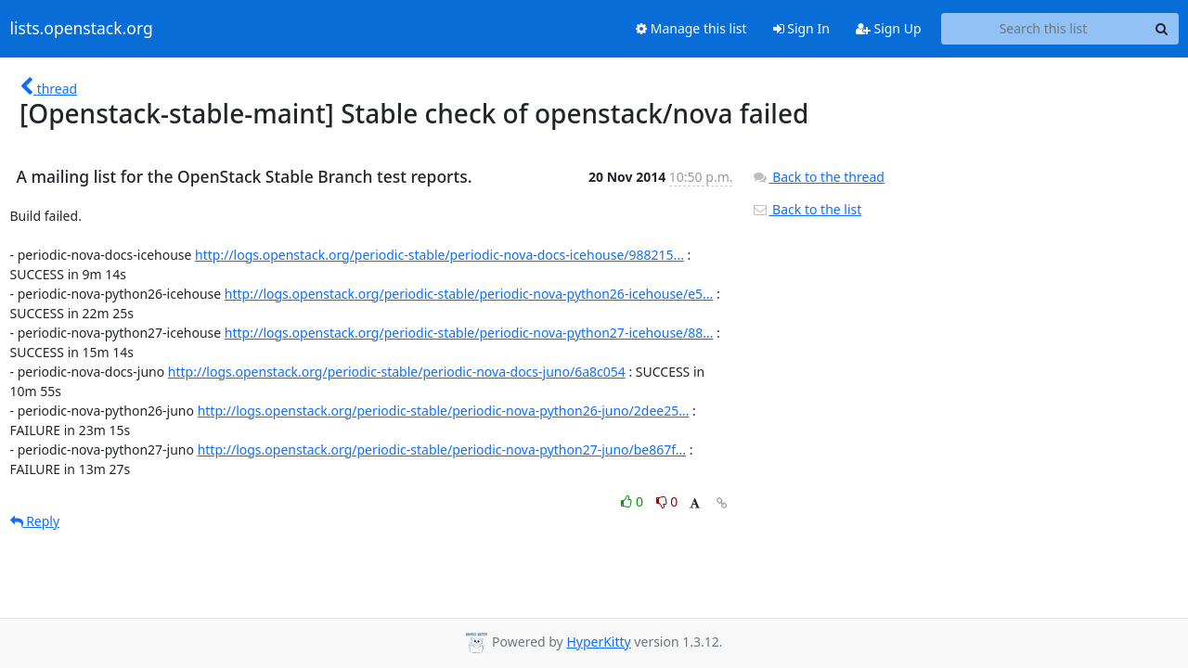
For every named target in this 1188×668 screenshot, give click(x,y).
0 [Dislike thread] (667, 501)
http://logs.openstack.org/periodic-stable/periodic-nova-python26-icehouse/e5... (469, 293)
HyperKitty (598, 641)
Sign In (801, 28)
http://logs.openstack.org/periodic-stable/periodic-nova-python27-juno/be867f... (442, 449)
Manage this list (691, 28)
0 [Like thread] (633, 501)
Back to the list (806, 209)
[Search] (1162, 29)
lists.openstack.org (81, 29)
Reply (35, 521)
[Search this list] (1043, 29)
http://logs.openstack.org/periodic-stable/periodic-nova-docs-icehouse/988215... (439, 254)
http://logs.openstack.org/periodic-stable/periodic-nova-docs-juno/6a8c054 (397, 371)
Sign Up (889, 28)
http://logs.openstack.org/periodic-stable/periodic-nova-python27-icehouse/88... (469, 332)
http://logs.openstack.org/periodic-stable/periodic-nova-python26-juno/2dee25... (444, 410)
